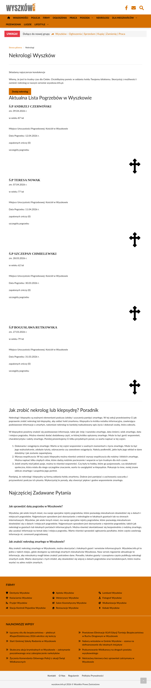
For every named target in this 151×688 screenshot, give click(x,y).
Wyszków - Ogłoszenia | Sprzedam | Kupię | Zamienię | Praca (90, 33)
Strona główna (15, 47)
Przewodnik (13, 24)
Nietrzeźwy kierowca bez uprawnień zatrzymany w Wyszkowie (108, 660)
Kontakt (52, 675)
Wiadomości (20, 17)
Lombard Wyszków (112, 592)
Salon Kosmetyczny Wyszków (71, 602)
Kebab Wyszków (110, 607)
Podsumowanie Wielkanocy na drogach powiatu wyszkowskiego (107, 651)
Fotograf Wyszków (112, 597)
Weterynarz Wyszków (67, 597)
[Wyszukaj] (141, 7)
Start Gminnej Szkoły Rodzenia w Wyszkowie (33, 641)
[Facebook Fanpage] (125, 8)
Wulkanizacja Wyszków (114, 602)
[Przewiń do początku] (143, 681)
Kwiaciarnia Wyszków (21, 597)
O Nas (62, 675)
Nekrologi (102, 17)
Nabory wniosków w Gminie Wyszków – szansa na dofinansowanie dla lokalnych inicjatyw (108, 643)
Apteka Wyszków (65, 592)
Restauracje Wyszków (67, 607)
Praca (73, 17)
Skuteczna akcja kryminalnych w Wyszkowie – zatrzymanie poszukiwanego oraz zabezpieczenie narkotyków (40, 651)
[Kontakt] (133, 8)
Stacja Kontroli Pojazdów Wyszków (28, 607)
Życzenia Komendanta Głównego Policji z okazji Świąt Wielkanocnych (37, 660)
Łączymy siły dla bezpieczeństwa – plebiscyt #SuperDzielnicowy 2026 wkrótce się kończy (33, 634)
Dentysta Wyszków (19, 592)
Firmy (46, 17)
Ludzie (28, 24)
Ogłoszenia (60, 17)
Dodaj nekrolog (20, 91)
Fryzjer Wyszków (18, 602)
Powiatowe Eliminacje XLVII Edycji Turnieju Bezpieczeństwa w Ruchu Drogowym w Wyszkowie (112, 634)
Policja (35, 17)
